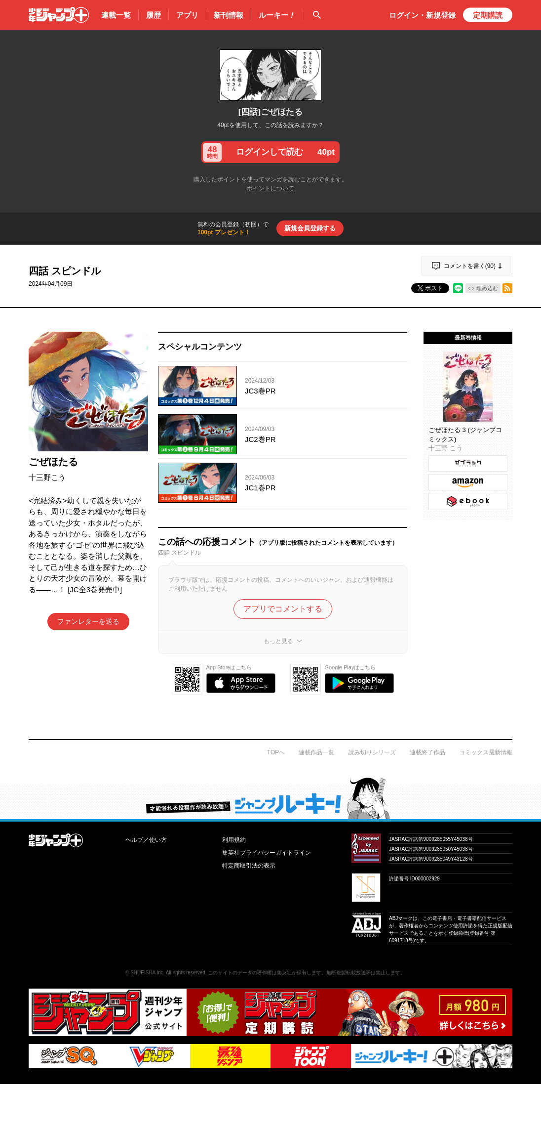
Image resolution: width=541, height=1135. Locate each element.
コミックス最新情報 (485, 752)
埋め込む (487, 288)
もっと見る (278, 641)
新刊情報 (228, 15)
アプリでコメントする (282, 609)
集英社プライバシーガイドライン (266, 852)
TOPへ (276, 752)
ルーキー (277, 15)
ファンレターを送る (88, 621)
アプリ (187, 15)
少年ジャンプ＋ (59, 15)
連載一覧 (116, 15)
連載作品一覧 (316, 752)
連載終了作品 (427, 752)
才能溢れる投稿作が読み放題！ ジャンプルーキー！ (270, 798)
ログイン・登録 (422, 15)
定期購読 (487, 15)
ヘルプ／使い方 (146, 839)
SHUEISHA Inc (146, 972)
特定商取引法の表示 (248, 865)
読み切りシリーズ (372, 752)
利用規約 (234, 839)
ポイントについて (270, 188)
